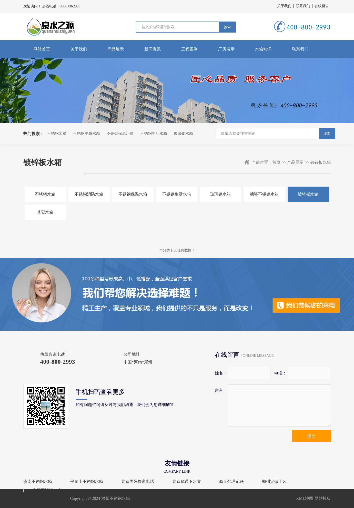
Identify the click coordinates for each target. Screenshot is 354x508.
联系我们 (303, 6)
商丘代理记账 (231, 482)
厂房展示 (226, 49)
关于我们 (284, 6)
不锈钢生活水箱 (153, 133)
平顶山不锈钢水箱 (86, 482)
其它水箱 (45, 212)
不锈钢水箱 (56, 133)
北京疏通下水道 (186, 482)
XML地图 (304, 498)
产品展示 (115, 49)
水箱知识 (263, 49)
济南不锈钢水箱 (37, 482)
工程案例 (189, 49)
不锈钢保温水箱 (120, 133)
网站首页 (42, 49)
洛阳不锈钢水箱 (47, 490)
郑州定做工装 (274, 482)
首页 (276, 162)
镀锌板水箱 (320, 162)
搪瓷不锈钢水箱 (264, 194)
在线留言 (322, 6)
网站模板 (323, 498)
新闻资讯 (152, 49)
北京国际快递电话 (137, 482)
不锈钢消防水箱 (86, 133)
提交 (311, 436)
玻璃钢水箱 (183, 133)
